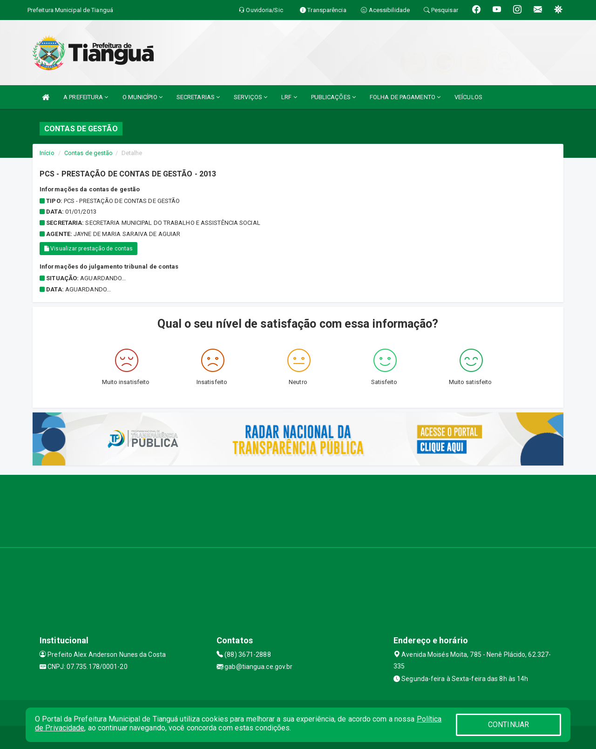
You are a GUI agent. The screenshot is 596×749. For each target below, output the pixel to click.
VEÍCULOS (468, 97)
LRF (289, 97)
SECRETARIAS (198, 97)
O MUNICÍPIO (142, 97)
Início (47, 152)
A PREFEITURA (85, 97)
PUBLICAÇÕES (333, 97)
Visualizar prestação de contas (88, 248)
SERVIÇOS (250, 97)
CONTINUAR (508, 724)
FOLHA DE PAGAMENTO (405, 97)
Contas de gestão (88, 152)
